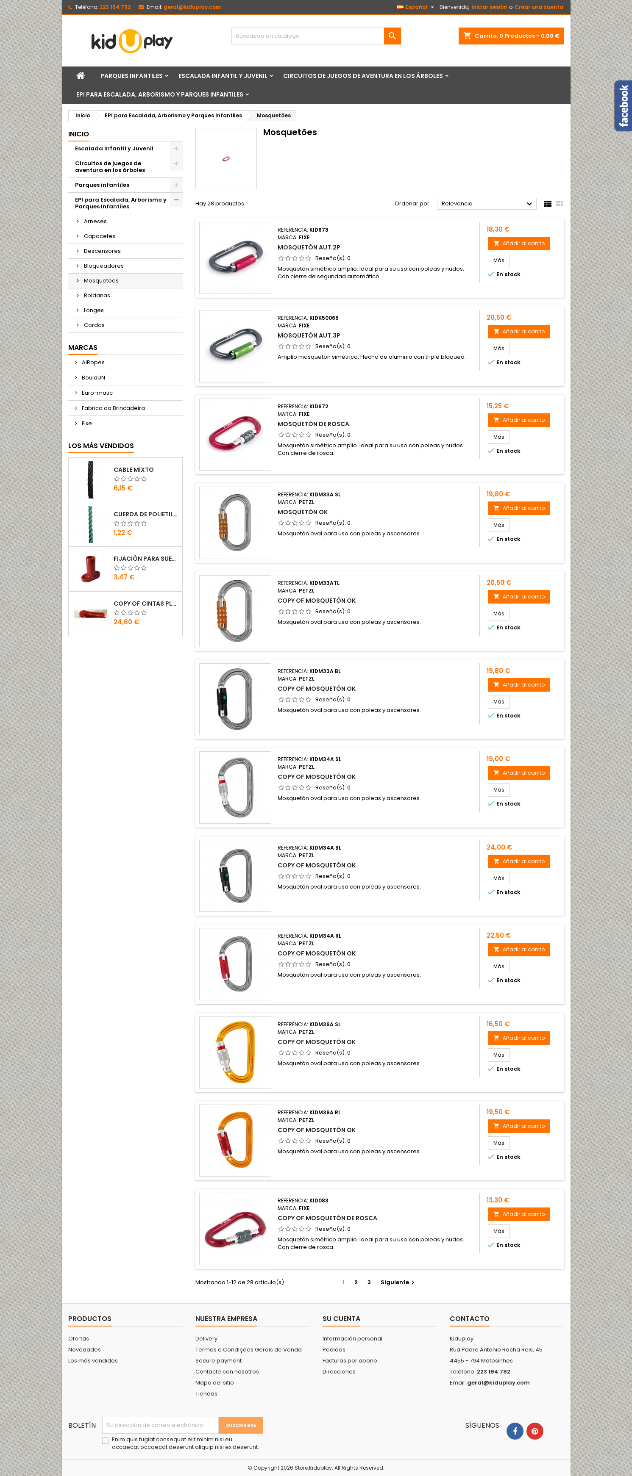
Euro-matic (97, 393)
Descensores (102, 251)
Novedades (84, 1350)
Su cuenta (341, 1319)
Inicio (78, 134)
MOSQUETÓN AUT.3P (309, 335)
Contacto (470, 1319)
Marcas (82, 347)
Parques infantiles (131, 76)
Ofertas (78, 1339)
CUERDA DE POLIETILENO (146, 514)
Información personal (352, 1339)
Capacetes (99, 236)
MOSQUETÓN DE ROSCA (313, 424)
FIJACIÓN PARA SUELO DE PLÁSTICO (146, 558)
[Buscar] (316, 36)
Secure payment (218, 1361)
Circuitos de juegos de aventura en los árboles (363, 76)
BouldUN (93, 378)
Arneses (95, 221)
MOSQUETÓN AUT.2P (309, 247)
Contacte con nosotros (227, 1372)
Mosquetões (101, 281)
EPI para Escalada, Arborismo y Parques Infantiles (159, 94)
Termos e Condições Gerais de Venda (248, 1350)
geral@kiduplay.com (192, 7)
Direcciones (339, 1372)
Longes (94, 310)
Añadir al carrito (519, 243)
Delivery (206, 1339)
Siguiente (399, 1282)
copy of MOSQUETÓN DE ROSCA (327, 1218)
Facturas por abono (350, 1361)
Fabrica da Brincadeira (113, 408)
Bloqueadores (104, 266)
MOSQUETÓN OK (303, 512)
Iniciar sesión (489, 7)
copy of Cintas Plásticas (146, 603)
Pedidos (334, 1350)
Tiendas (206, 1394)
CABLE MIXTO (134, 469)
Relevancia (488, 204)
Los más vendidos (101, 446)
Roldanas (97, 295)
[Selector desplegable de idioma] (416, 7)
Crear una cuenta (539, 7)
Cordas (94, 325)
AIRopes (93, 362)
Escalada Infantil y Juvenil (222, 76)
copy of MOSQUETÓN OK (317, 600)
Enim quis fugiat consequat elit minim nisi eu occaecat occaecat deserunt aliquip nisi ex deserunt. (185, 1443)
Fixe (86, 423)
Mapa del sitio (214, 1383)
